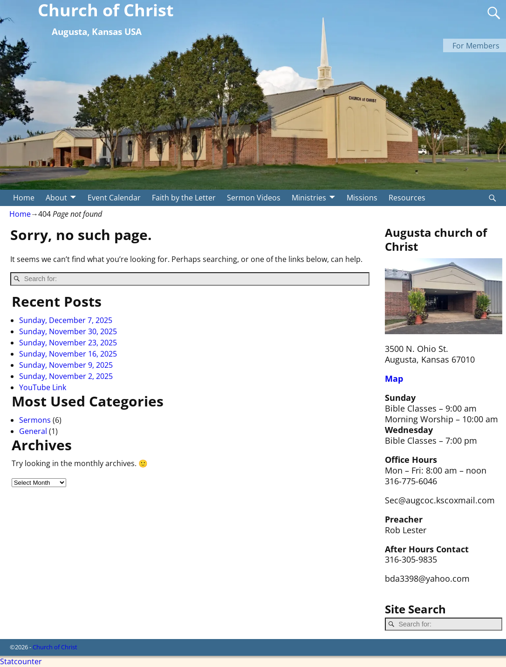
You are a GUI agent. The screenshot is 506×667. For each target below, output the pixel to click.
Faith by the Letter (184, 198)
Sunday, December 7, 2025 (65, 320)
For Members (475, 46)
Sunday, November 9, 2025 (66, 365)
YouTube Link (42, 387)
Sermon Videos (253, 198)
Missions (362, 198)
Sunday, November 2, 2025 (66, 376)
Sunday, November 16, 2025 (68, 354)
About (56, 198)
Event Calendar (114, 198)
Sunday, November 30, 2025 (68, 331)
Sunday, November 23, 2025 (68, 342)
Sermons (35, 420)
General (33, 431)
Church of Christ (55, 647)
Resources (407, 198)
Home (23, 198)
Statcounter (21, 661)
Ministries (309, 198)
